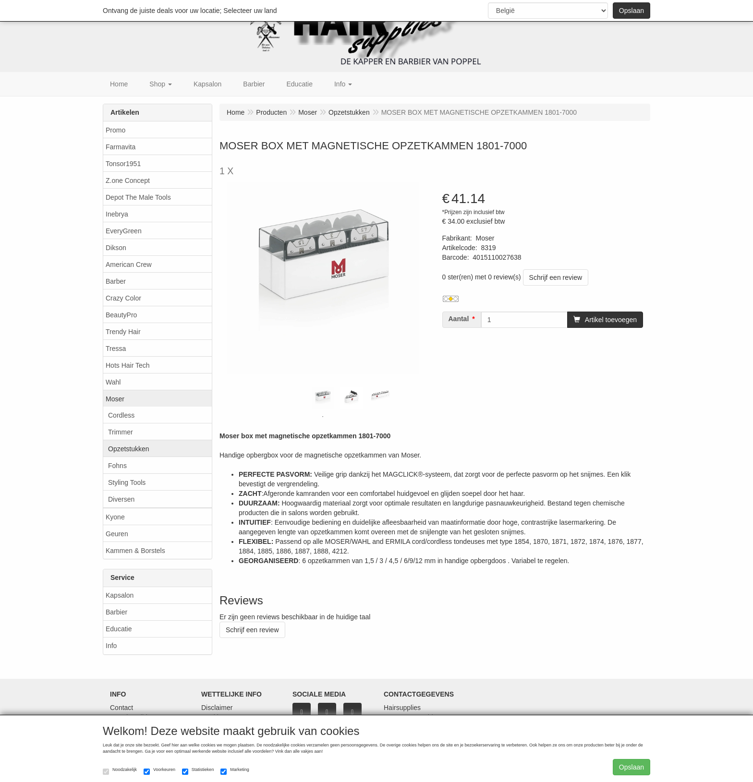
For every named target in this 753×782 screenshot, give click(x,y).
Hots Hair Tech (128, 365)
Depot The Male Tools (138, 197)
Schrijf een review (556, 277)
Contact (121, 707)
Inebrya (117, 214)
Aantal (459, 318)
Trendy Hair (123, 332)
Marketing (234, 771)
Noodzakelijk (120, 771)
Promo (115, 130)
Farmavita (120, 147)
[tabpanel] (323, 398)
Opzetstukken (128, 449)
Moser (115, 399)
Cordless (121, 415)
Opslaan (631, 10)
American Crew (129, 264)
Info (111, 646)
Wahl (113, 382)
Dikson (116, 248)
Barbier (116, 612)
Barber (116, 281)
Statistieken (198, 771)
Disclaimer (216, 707)
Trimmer (120, 432)
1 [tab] (323, 416)
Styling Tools (127, 482)
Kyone (115, 517)
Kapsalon (120, 595)
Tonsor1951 (123, 164)
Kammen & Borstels (135, 550)
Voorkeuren (159, 771)
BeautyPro (121, 315)
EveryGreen (124, 231)
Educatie (119, 629)
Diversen (121, 499)
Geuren (117, 534)
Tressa (116, 348)
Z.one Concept (128, 180)
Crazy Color (123, 298)
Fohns (117, 465)
